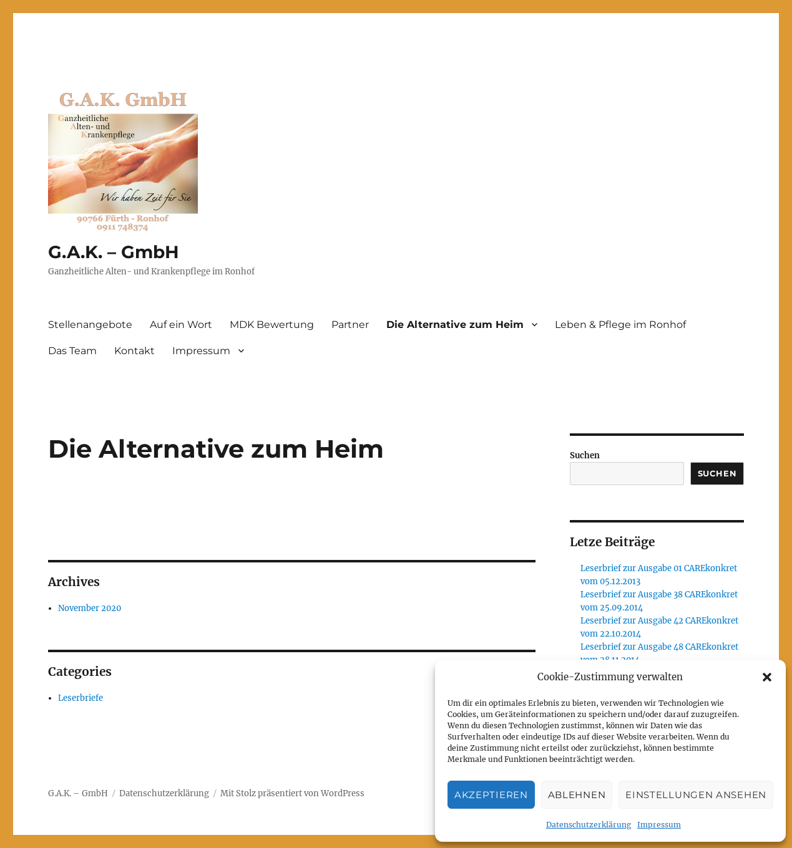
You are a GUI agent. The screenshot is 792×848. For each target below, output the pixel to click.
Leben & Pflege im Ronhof (620, 324)
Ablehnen (577, 795)
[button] (767, 677)
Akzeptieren (491, 795)
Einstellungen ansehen (695, 795)
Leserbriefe (80, 698)
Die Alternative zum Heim (455, 324)
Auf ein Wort (181, 324)
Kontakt (134, 351)
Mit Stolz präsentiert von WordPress (292, 793)
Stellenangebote (90, 324)
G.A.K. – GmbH (113, 252)
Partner (350, 324)
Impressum (659, 824)
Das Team (72, 351)
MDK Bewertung (272, 324)
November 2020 (89, 608)
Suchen (585, 455)
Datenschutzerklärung (588, 824)
